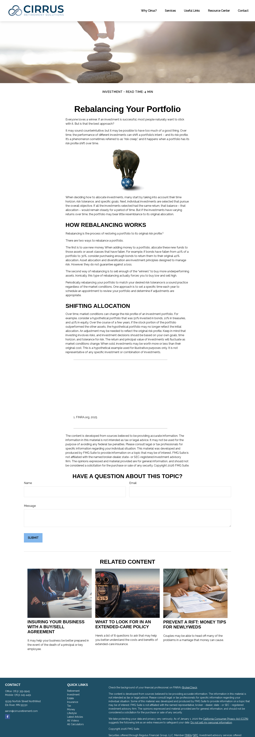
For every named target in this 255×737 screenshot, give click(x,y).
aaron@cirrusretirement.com (21, 711)
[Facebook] (7, 716)
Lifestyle (72, 713)
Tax (69, 705)
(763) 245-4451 (22, 695)
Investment (73, 694)
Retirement (73, 690)
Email (133, 483)
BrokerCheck (189, 687)
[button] (149, 10)
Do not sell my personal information (211, 722)
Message (30, 505)
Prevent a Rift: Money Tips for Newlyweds (194, 624)
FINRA (188, 735)
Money (71, 709)
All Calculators (75, 724)
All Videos (73, 720)
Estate (70, 698)
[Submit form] (33, 537)
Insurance (72, 702)
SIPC (195, 735)
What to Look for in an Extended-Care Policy (123, 624)
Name (28, 483)
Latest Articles (75, 716)
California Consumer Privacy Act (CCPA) (225, 718)
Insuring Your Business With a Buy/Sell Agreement (55, 626)
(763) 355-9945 (21, 691)
